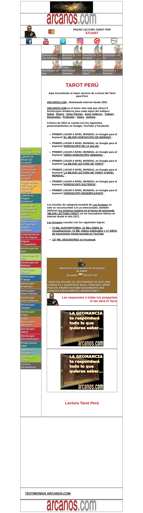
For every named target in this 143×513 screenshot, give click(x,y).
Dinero (60, 114)
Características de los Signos (30, 236)
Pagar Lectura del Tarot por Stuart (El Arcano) (29, 187)
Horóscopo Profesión (28, 285)
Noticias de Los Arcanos (71, 57)
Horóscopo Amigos (28, 306)
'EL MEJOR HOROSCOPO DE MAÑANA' (87, 137)
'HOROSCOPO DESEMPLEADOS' (83, 193)
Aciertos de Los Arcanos (92, 57)
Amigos (90, 117)
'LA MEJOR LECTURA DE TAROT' (83, 163)
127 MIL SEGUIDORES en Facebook (74, 239)
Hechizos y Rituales (27, 351)
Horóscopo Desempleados (30, 337)
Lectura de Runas (27, 359)
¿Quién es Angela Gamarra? (27, 198)
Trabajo (109, 114)
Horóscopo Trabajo (28, 278)
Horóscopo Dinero (28, 271)
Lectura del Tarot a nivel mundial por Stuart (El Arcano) (28, 172)
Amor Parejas (74, 114)
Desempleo (54, 117)
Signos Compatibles (28, 243)
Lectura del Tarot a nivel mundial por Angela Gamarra (28, 211)
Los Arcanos (100, 204)
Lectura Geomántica (28, 366)
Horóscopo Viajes (28, 313)
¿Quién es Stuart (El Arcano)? (27, 159)
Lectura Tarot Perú (82, 403)
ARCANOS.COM (57, 102)
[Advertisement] (31, 88)
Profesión (69, 117)
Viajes (80, 117)
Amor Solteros (93, 114)
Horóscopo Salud (28, 330)
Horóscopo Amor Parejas (29, 292)
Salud (50, 114)
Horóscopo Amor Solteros (30, 299)
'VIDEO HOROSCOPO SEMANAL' (83, 155)
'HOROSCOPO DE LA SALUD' (81, 146)
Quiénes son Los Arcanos (49, 57)
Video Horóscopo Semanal (28, 322)
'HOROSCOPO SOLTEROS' (79, 184)
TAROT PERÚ (82, 85)
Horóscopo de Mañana (29, 264)
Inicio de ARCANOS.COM (31, 151)
